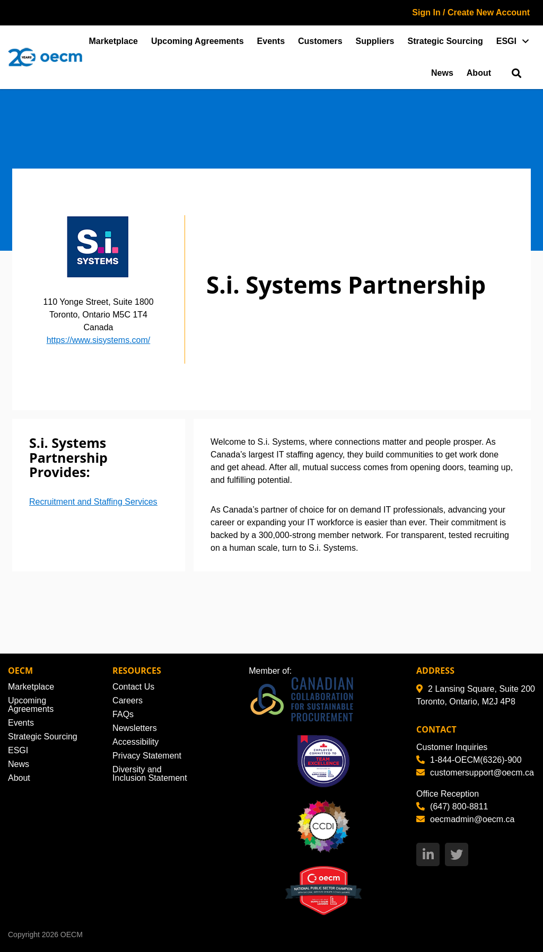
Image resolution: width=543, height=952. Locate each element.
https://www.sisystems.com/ (99, 340)
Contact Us (133, 686)
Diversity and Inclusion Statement (149, 773)
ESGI (506, 41)
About (479, 72)
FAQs (123, 714)
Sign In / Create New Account (471, 12)
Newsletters (134, 728)
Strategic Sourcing (445, 41)
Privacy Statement (146, 755)
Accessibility (135, 741)
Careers (127, 700)
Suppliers (375, 41)
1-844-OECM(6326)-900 (469, 759)
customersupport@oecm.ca (475, 772)
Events (271, 41)
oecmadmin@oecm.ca (465, 819)
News (442, 72)
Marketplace (113, 41)
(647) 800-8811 (452, 806)
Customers (320, 41)
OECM (71, 934)
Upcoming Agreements (197, 41)
